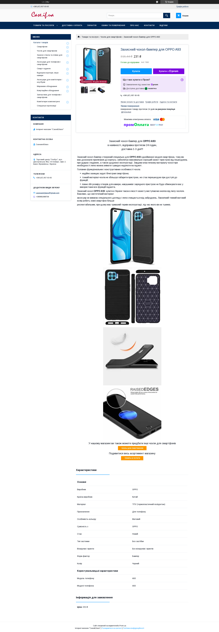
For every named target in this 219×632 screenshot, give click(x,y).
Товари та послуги (43, 25)
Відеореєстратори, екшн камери (47, 74)
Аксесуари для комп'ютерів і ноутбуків (49, 81)
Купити (136, 71)
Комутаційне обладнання (48, 90)
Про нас (134, 25)
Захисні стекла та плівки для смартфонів (49, 56)
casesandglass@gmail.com (47, 193)
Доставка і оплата (72, 25)
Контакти (149, 25)
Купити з (168, 71)
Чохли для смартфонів (111, 37)
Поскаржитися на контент (112, 628)
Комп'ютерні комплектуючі (48, 101)
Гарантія (91, 25)
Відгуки (164, 25)
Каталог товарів (40, 42)
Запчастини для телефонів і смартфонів (49, 96)
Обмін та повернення (113, 25)
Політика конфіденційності (133, 628)
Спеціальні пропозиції (46, 106)
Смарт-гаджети (44, 68)
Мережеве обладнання (47, 86)
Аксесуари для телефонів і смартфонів (49, 63)
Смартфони (42, 47)
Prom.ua (123, 626)
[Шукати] (166, 15)
